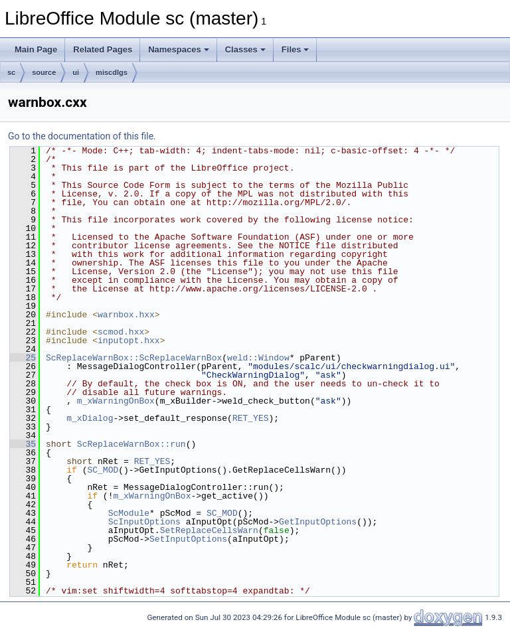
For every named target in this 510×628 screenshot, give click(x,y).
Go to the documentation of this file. (82, 136)
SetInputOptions (188, 539)
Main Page (36, 49)
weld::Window (258, 358)
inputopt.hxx (129, 341)
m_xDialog (89, 418)
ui (75, 72)
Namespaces (178, 49)
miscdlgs (112, 72)
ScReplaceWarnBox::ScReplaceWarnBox (134, 358)
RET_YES (250, 418)
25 (23, 358)
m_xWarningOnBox (116, 401)
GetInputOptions (318, 522)
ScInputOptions (144, 522)
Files (295, 49)
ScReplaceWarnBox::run (131, 444)
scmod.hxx (121, 332)
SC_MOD (102, 470)
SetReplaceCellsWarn (209, 530)
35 (23, 444)
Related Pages (102, 49)
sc (11, 72)
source (44, 72)
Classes (245, 49)
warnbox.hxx (126, 315)
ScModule (128, 513)
